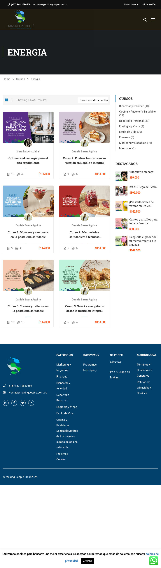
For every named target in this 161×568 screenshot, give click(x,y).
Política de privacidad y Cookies (144, 387)
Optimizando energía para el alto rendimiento (28, 160)
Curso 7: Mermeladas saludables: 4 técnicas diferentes (84, 234)
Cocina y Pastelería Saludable (137, 111)
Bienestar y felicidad (131, 106)
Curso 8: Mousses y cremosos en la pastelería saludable (28, 234)
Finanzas (124, 137)
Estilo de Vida (127, 131)
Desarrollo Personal (131, 120)
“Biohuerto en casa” (142, 172)
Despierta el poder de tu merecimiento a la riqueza (143, 240)
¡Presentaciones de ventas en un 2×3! (141, 204)
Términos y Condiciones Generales (144, 370)
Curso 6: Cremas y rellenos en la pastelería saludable (28, 308)
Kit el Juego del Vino (143, 187)
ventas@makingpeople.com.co (51, 4)
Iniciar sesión (148, 4)
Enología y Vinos (129, 126)
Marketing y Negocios (132, 143)
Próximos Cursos (62, 456)
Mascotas (125, 148)
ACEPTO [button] (87, 561)
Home (6, 79)
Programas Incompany (90, 367)
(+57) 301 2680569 (20, 4)
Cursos (20, 79)
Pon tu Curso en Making (120, 374)
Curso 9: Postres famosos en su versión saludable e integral (84, 160)
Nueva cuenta (131, 4)
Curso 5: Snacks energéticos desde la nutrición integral (84, 308)
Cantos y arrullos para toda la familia (143, 221)
